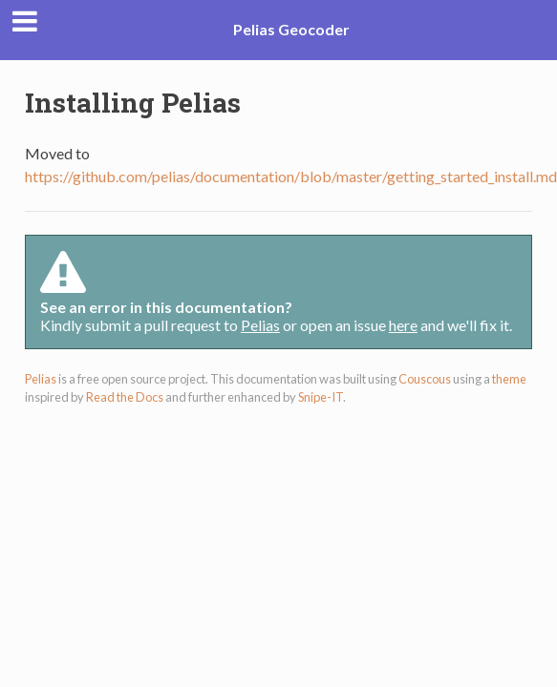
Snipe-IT (320, 397)
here (403, 325)
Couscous (424, 378)
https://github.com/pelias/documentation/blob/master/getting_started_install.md (291, 176)
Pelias (260, 325)
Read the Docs (124, 397)
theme (509, 378)
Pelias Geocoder (291, 29)
